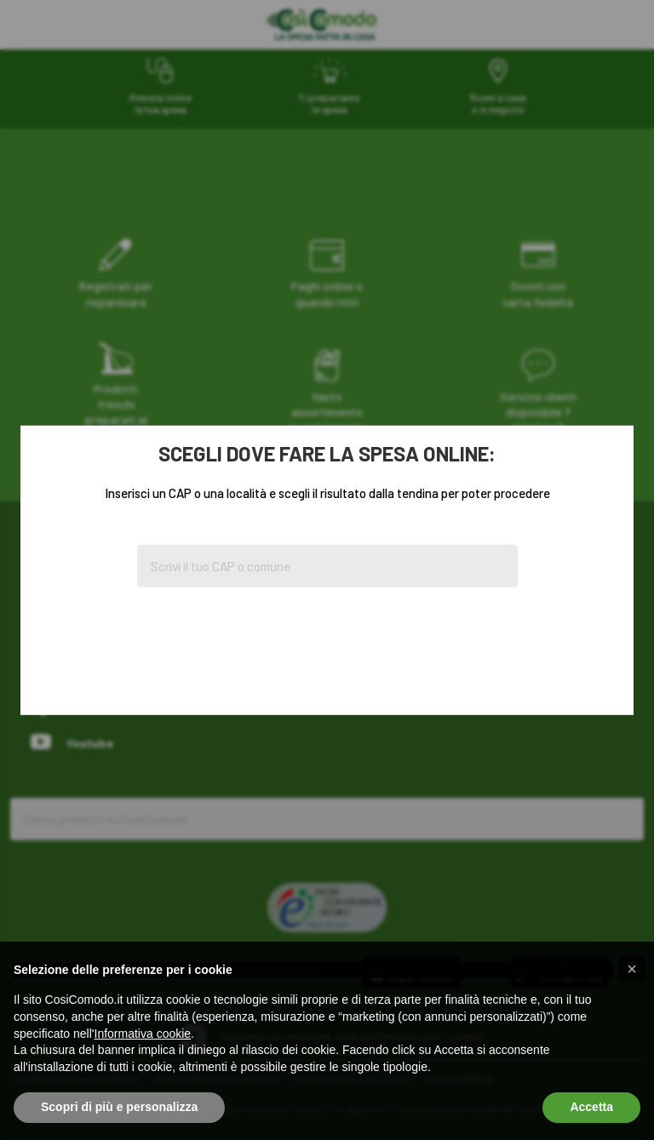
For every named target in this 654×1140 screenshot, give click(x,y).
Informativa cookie (143, 1033)
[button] (631, 968)
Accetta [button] (591, 1107)
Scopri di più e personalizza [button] (119, 1107)
